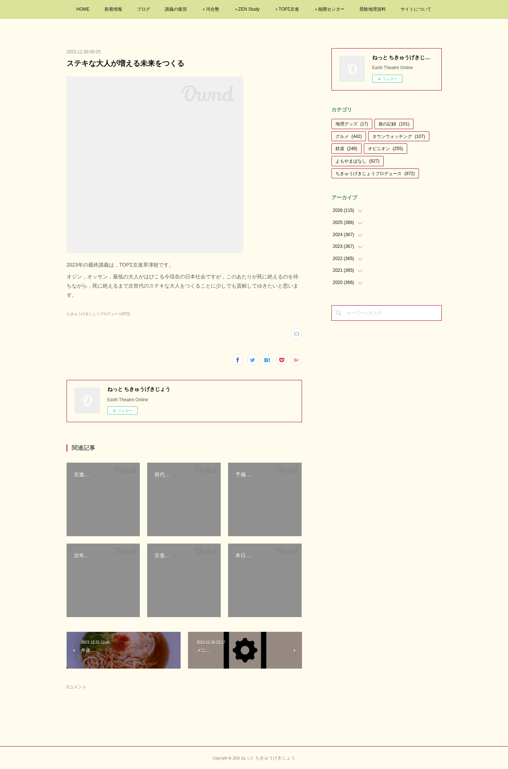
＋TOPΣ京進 (286, 9)
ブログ (143, 9)
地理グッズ (351, 124)
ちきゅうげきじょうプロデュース (375, 173)
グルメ (348, 136)
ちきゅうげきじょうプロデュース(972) (98, 314)
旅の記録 (394, 124)
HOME (83, 9)
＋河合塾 (210, 9)
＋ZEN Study (247, 9)
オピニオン (385, 148)
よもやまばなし (357, 161)
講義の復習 (176, 9)
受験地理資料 (372, 9)
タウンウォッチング (398, 136)
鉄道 (346, 148)
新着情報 (113, 9)
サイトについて (416, 9)
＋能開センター (329, 9)
